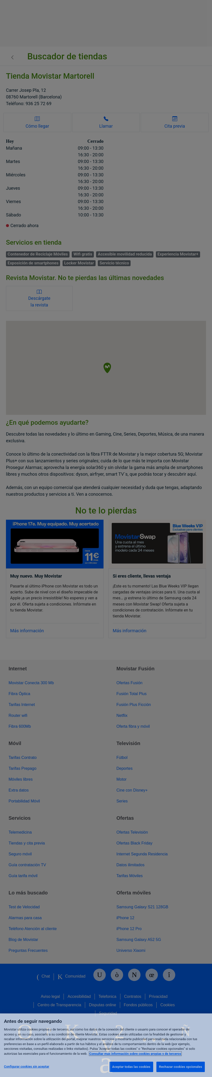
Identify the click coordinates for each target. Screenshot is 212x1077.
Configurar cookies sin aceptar (26, 1066)
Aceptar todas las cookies (131, 1067)
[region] (106, 1045)
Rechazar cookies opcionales (180, 1067)
